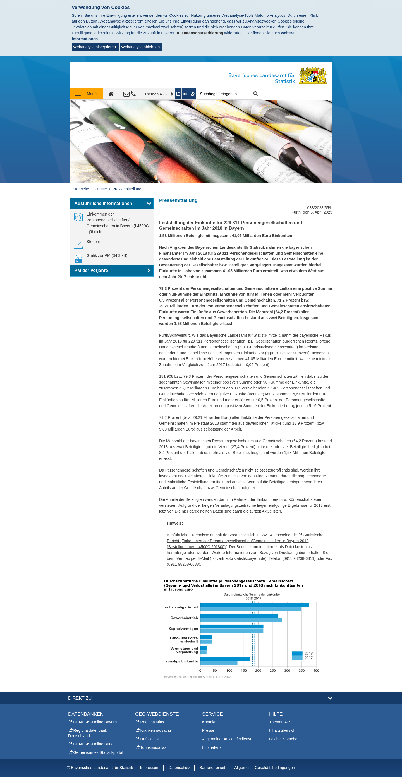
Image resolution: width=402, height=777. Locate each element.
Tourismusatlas (153, 747)
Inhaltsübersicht (282, 730)
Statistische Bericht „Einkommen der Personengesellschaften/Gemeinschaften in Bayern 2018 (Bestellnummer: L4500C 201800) (245, 541)
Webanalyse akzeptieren (94, 47)
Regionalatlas (152, 722)
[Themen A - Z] (157, 94)
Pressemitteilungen (129, 189)
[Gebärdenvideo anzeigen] (193, 94)
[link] (112, 223)
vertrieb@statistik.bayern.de (241, 558)
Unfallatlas (149, 739)
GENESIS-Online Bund (93, 744)
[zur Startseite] (111, 94)
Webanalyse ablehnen (140, 47)
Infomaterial (212, 747)
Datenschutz (179, 767)
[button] (111, 203)
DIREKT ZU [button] (80, 698)
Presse (101, 189)
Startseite (81, 189)
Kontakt (208, 722)
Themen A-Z (280, 722)
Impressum (149, 767)
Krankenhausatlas (156, 730)
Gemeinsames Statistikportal (98, 752)
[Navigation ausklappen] (86, 94)
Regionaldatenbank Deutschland (87, 733)
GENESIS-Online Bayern (95, 722)
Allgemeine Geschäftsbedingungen (264, 767)
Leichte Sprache (283, 739)
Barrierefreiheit (212, 767)
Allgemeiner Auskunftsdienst (226, 739)
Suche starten (255, 94)
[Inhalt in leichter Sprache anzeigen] (178, 94)
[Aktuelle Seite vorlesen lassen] (185, 94)
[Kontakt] (129, 94)
